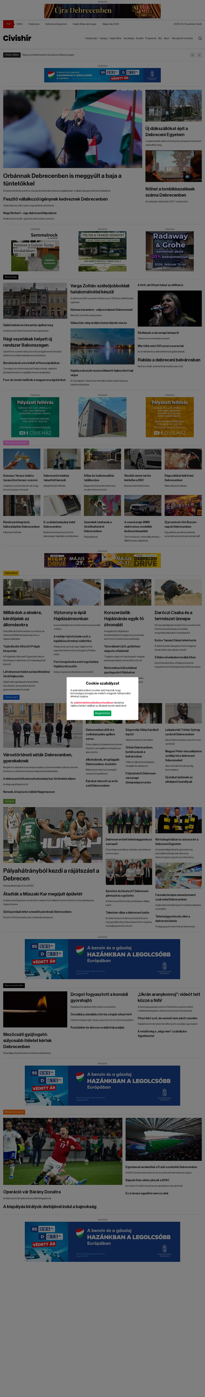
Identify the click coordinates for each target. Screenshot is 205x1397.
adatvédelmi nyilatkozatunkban (93, 702)
